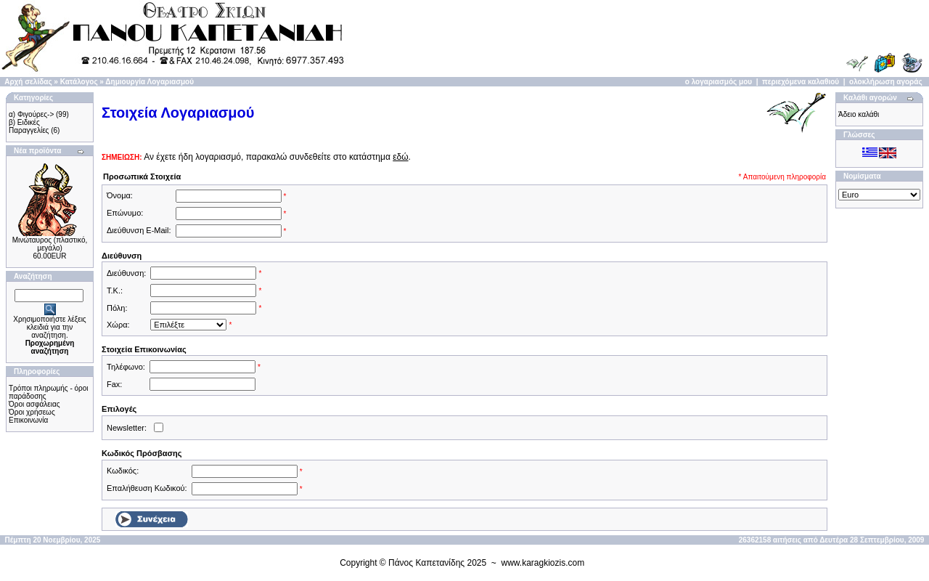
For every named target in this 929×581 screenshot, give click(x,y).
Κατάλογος (79, 82)
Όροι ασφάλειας (34, 404)
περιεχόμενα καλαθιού (800, 82)
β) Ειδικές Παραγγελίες (29, 126)
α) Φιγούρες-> (31, 114)
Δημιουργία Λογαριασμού (149, 82)
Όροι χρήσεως (32, 412)
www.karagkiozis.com (543, 563)
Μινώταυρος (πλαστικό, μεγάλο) (50, 244)
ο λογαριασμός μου (718, 82)
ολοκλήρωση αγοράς (885, 82)
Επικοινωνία (28, 420)
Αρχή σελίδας (28, 82)
